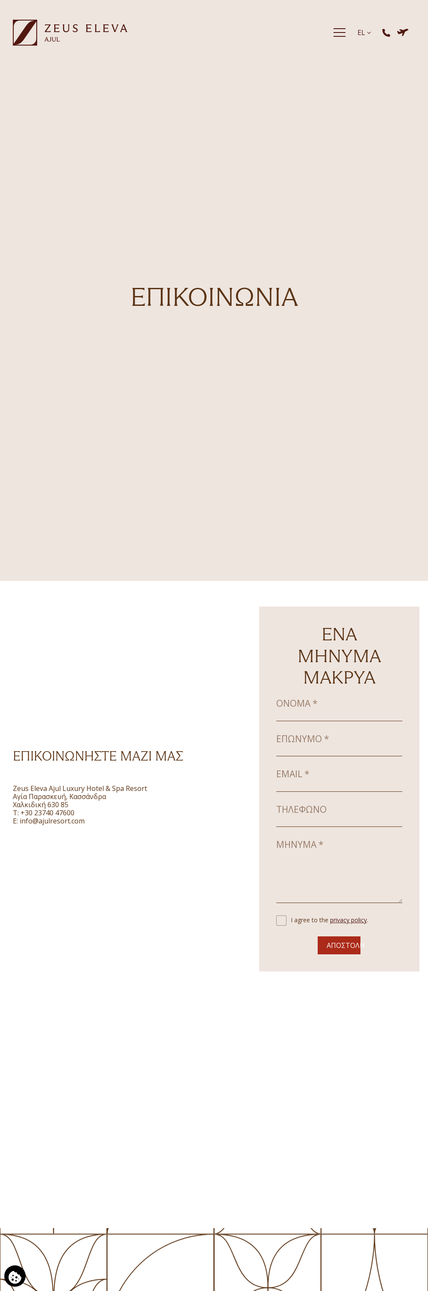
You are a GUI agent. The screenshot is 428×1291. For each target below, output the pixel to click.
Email (293, 774)
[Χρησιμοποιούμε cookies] (15, 1276)
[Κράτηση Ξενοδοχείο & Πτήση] (402, 32)
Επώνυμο (302, 739)
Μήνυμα (300, 844)
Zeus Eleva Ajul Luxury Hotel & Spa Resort (80, 788)
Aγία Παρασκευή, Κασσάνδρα (59, 796)
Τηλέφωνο (301, 809)
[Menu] (339, 32)
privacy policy (348, 920)
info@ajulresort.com (52, 821)
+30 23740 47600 (47, 812)
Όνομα (297, 703)
